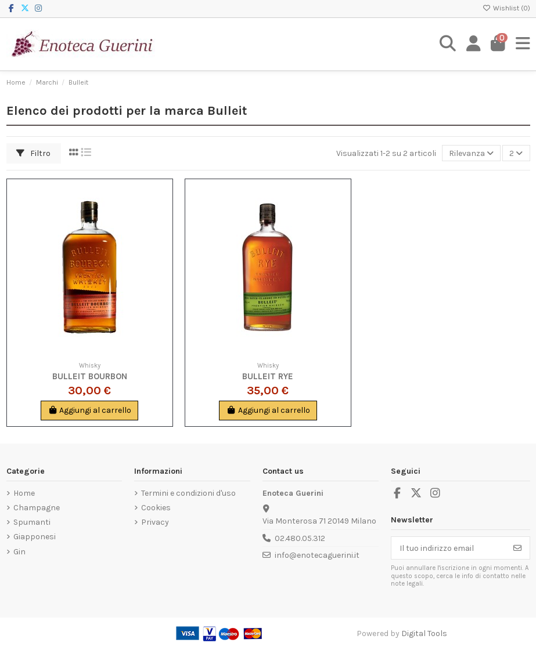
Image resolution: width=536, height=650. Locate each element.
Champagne (36, 508)
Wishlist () (506, 8)
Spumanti (32, 522)
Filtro (33, 153)
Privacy (155, 522)
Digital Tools (424, 633)
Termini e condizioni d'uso (188, 493)
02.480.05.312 (300, 538)
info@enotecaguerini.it (317, 555)
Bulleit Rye (267, 376)
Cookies (156, 508)
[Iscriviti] (517, 548)
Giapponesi (34, 537)
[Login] (473, 44)
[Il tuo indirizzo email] (448, 548)
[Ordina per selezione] (471, 153)
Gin (19, 552)
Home (24, 493)
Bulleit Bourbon (89, 376)
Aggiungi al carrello (90, 410)
